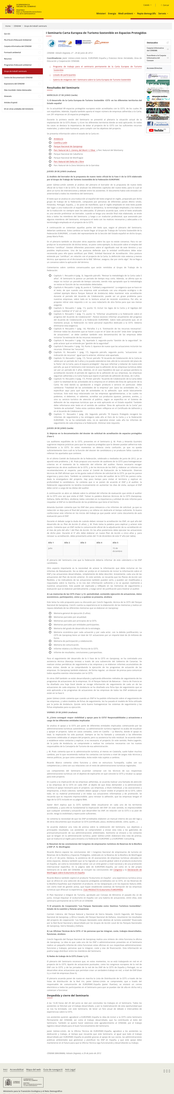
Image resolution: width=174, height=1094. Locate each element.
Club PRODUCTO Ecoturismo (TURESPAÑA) (103, 889)
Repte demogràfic (146, 13)
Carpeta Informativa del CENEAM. (155, 49)
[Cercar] (164, 5)
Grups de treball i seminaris (35, 26)
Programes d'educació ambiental (17, 65)
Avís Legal (70, 1069)
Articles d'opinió (10, 102)
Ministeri (101, 13)
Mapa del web (33, 1069)
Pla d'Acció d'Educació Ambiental (17, 40)
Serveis (162, 13)
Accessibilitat (17, 1069)
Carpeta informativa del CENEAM (18, 46)
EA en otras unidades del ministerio (18, 109)
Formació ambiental (12, 52)
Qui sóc (7, 33)
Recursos (8, 58)
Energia (112, 13)
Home (8, 26)
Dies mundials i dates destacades (17, 90)
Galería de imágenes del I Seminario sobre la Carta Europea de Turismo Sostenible (92, 79)
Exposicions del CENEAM (14, 83)
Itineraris (7, 96)
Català (146, 5)
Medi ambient (125, 13)
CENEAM (17, 26)
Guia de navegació (53, 1069)
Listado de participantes (64, 75)
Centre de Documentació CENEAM (18, 77)
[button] (135, 13)
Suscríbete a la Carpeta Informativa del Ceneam (156, 58)
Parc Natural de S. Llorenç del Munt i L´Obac (75, 150)
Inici (5, 1069)
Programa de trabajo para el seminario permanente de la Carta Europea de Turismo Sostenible (97, 68)
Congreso (117, 869)
